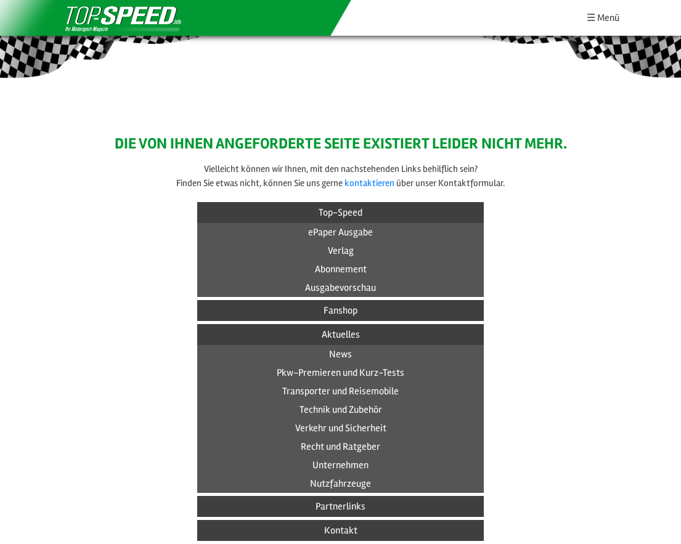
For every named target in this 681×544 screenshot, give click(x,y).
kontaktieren (369, 183)
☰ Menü (603, 18)
